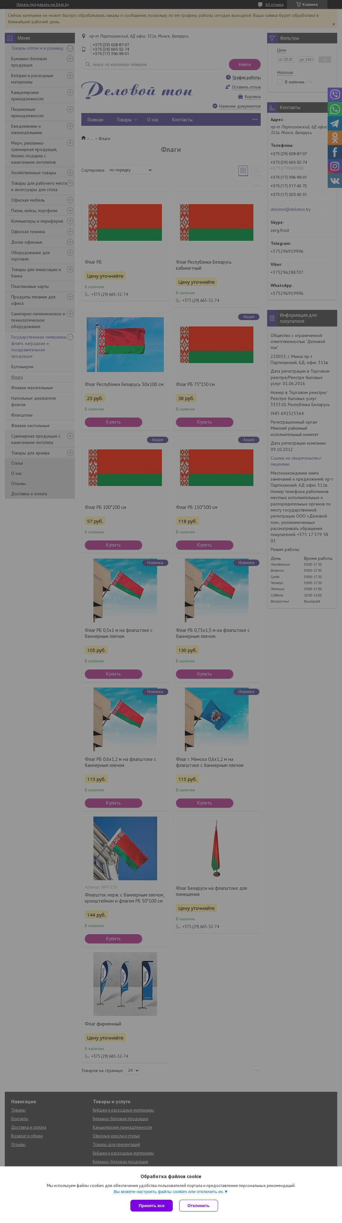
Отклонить (198, 1205)
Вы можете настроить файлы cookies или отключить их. (169, 1191)
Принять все (151, 1205)
